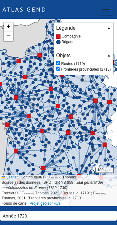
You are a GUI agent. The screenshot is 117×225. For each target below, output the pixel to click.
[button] (25, 77)
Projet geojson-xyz (45, 203)
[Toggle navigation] (106, 9)
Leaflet (9, 177)
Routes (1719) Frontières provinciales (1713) (83, 62)
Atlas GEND (24, 9)
